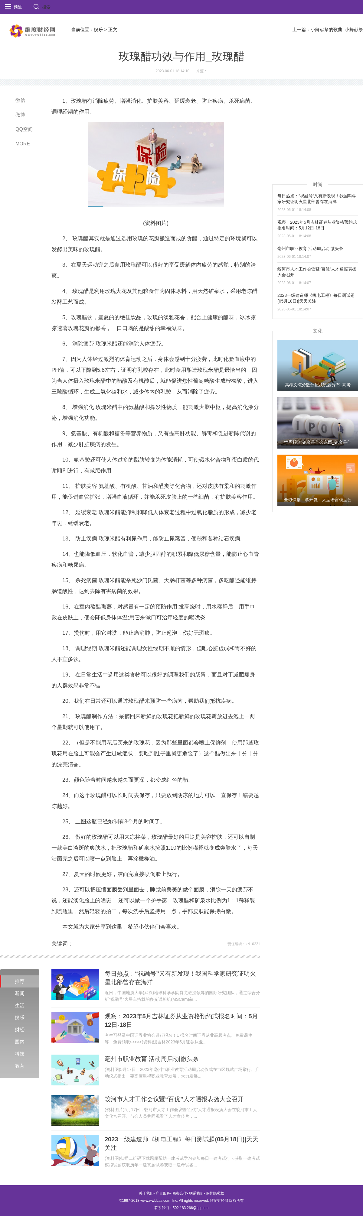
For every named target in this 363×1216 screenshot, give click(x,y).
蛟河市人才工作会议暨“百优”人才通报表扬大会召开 (174, 1099)
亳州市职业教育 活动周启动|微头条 (152, 1058)
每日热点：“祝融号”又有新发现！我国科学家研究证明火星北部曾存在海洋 (180, 977)
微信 (20, 100)
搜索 (46, 7)
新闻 (20, 993)
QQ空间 (24, 129)
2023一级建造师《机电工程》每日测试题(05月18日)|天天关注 (181, 1143)
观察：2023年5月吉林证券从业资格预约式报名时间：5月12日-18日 (181, 1020)
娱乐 (98, 29)
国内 (20, 1041)
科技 (20, 1053)
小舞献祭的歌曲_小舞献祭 (337, 29)
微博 (20, 114)
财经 (20, 1029)
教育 (20, 1065)
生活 (20, 1005)
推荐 (20, 981)
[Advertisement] (317, 133)
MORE (22, 143)
